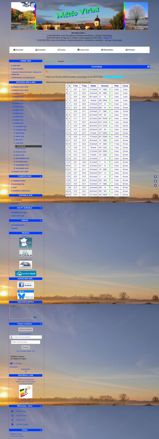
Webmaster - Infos (29, 406)
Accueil (60, 61)
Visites (32, 430)
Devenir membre (26, 329)
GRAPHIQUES (20, 148)
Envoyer (26, 347)
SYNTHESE (21, 146)
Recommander (21, 415)
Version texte (20, 420)
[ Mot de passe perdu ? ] (25, 351)
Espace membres (29, 324)
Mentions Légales (22, 424)
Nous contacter (21, 411)
